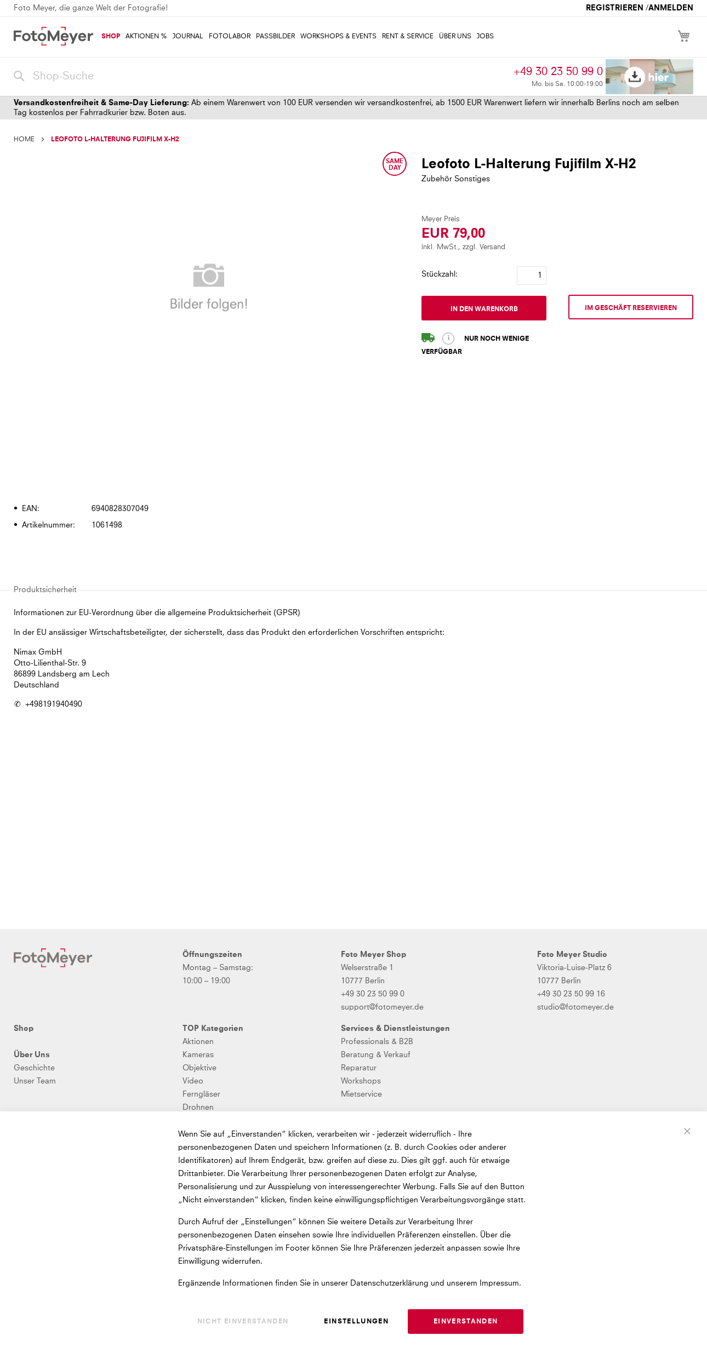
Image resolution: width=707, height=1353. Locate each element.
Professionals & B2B (377, 1042)
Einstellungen (356, 1321)
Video (193, 1081)
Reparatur (359, 1068)
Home (24, 139)
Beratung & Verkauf (375, 1055)
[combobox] (261, 76)
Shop (23, 1029)
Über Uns (32, 1055)
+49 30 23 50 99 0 (558, 71)
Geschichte (34, 1068)
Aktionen (198, 1042)
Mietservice (361, 1094)
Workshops (361, 1081)
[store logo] (53, 36)
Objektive (199, 1068)
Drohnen (198, 1107)
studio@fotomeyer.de (575, 1007)
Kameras (198, 1055)
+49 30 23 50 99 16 (571, 994)
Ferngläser (201, 1094)
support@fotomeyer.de (382, 1007)
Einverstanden (466, 1321)
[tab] (352, 478)
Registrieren (614, 8)
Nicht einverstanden (243, 1321)
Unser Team (35, 1081)
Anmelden (670, 8)
